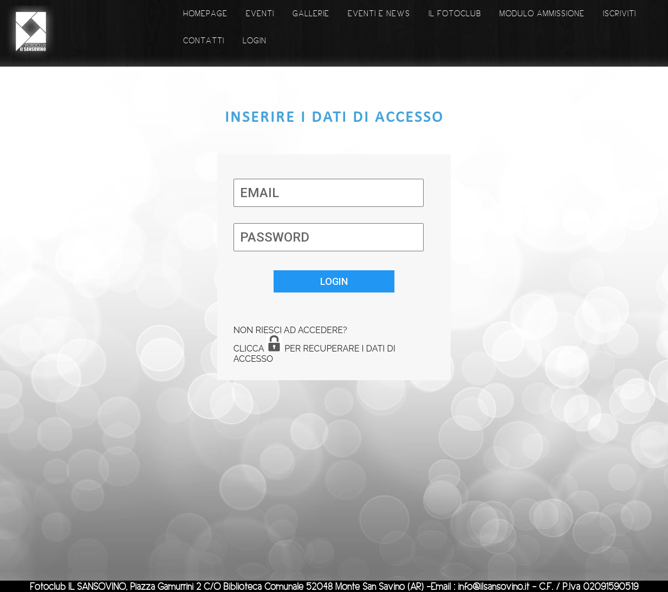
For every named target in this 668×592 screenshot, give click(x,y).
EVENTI (260, 13)
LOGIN (255, 40)
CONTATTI (203, 40)
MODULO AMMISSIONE (542, 13)
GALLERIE (311, 13)
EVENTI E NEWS (379, 13)
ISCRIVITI (619, 13)
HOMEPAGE (205, 13)
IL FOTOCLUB (455, 13)
